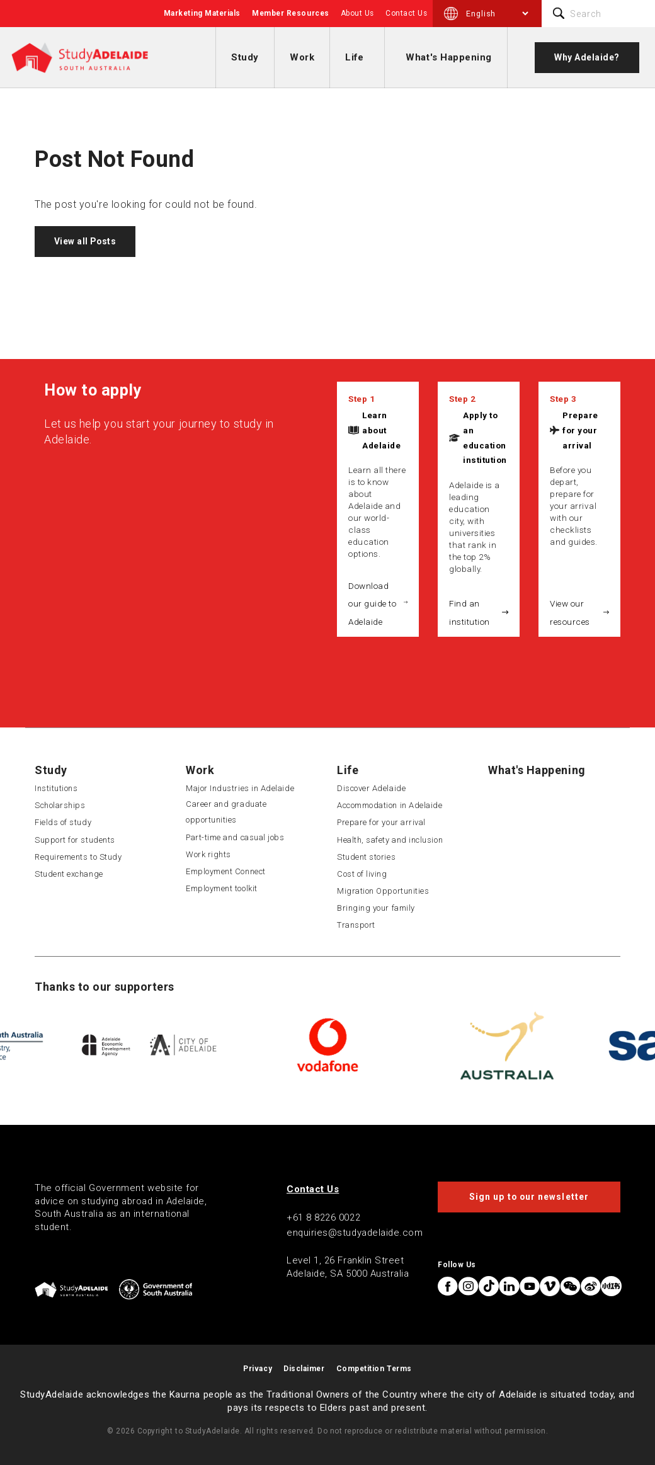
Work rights (208, 854)
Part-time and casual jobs (235, 837)
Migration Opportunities (383, 891)
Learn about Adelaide (381, 430)
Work (302, 57)
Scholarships (60, 805)
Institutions (56, 788)
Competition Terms (374, 1368)
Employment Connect (226, 871)
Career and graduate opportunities (226, 811)
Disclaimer (303, 1368)
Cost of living (362, 874)
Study (245, 57)
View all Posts (85, 241)
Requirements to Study (78, 857)
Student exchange (69, 874)
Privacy (257, 1368)
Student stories (366, 857)
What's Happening (449, 57)
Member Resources (290, 13)
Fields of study (63, 822)
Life (354, 57)
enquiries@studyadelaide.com (355, 1232)
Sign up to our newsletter (529, 1197)
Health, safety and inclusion (390, 840)
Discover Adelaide (371, 788)
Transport (356, 925)
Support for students (75, 840)
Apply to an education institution (485, 437)
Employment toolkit (222, 888)
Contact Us (406, 13)
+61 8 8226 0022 (323, 1217)
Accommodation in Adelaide (390, 805)
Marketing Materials (202, 13)
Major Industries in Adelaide (240, 788)
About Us (357, 13)
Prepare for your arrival (580, 430)
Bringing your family (376, 908)
